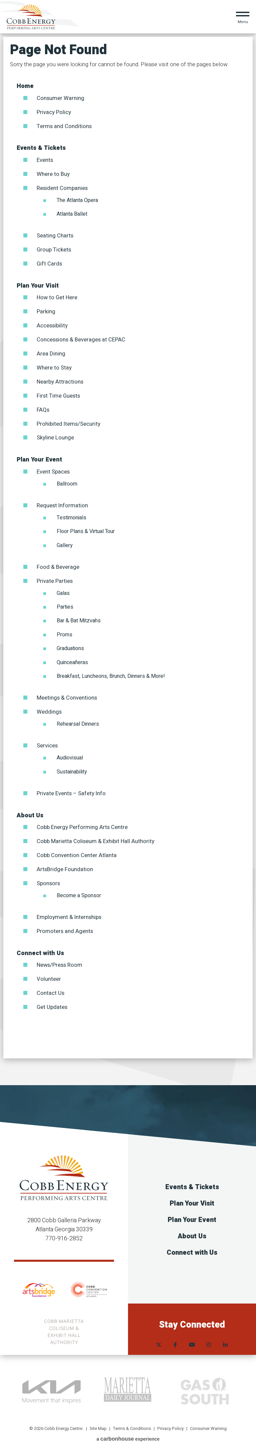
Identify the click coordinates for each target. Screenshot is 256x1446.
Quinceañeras (72, 658)
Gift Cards (49, 262)
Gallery (65, 541)
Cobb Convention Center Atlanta (77, 850)
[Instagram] (208, 1332)
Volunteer (49, 972)
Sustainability (72, 767)
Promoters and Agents (65, 925)
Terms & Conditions (132, 1421)
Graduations (70, 644)
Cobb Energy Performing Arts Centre (82, 822)
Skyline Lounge (55, 434)
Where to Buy (53, 173)
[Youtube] (192, 1332)
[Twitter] (158, 1332)
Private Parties (55, 577)
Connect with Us (40, 946)
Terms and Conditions (64, 125)
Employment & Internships (69, 911)
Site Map (98, 1421)
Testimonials (71, 514)
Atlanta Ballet (72, 213)
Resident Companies (62, 187)
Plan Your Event (39, 455)
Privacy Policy (54, 112)
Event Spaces (53, 468)
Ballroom (67, 480)
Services (47, 741)
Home (25, 86)
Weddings (49, 707)
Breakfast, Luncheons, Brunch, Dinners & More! (111, 672)
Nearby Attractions (60, 379)
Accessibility (52, 323)
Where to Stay (54, 365)
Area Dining (51, 351)
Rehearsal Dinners (78, 719)
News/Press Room (60, 958)
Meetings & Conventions (67, 693)
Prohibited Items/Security (69, 420)
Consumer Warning (60, 98)
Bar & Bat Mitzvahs (79, 616)
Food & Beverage (58, 563)
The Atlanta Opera (77, 199)
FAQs (43, 406)
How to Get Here (57, 296)
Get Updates (52, 1000)
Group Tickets (54, 248)
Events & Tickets (41, 147)
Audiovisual (70, 753)
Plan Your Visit (38, 284)
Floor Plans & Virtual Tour (86, 527)
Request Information (62, 501)
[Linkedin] (225, 1332)
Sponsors (48, 877)
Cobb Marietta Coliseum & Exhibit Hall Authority (95, 836)
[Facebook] (175, 1332)
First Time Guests (58, 393)
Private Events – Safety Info (71, 788)
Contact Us (50, 986)
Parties (65, 603)
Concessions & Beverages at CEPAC (81, 337)
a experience (127, 1432)
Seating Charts (55, 234)
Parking (46, 310)
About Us (30, 810)
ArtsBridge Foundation (65, 863)
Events (45, 159)
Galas (63, 589)
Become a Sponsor (79, 890)
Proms (64, 630)
